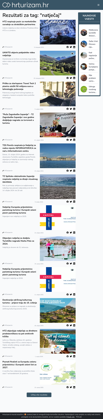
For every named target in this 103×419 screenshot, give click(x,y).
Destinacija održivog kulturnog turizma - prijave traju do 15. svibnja (19, 301)
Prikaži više (70, 417)
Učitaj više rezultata (39, 395)
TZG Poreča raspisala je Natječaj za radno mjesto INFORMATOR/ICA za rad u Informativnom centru (19, 148)
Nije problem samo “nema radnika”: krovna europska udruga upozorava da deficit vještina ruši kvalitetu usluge (93, 78)
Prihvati (79, 417)
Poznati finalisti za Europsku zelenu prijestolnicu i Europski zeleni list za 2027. (19, 364)
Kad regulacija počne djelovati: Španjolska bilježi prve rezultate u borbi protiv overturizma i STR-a (93, 55)
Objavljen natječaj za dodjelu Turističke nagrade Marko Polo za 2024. (18, 241)
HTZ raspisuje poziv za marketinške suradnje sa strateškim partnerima (19, 23)
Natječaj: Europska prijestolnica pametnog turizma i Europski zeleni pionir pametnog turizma (19, 210)
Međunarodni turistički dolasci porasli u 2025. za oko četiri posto (93, 33)
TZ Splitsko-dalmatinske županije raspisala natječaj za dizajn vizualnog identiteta (20, 179)
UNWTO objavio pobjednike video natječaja (18, 54)
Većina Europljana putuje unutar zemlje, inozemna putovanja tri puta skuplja (93, 67)
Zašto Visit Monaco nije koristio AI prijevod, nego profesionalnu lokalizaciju (93, 44)
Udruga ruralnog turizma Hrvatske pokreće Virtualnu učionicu (93, 89)
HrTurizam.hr (8, 47)
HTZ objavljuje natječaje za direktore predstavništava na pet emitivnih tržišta (19, 333)
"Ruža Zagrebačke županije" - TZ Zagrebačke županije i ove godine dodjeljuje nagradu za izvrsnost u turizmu (18, 118)
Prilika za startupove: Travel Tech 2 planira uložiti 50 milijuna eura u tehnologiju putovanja (19, 86)
